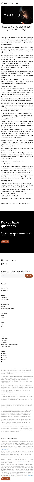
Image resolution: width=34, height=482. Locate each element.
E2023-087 (21, 461)
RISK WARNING (4, 449)
